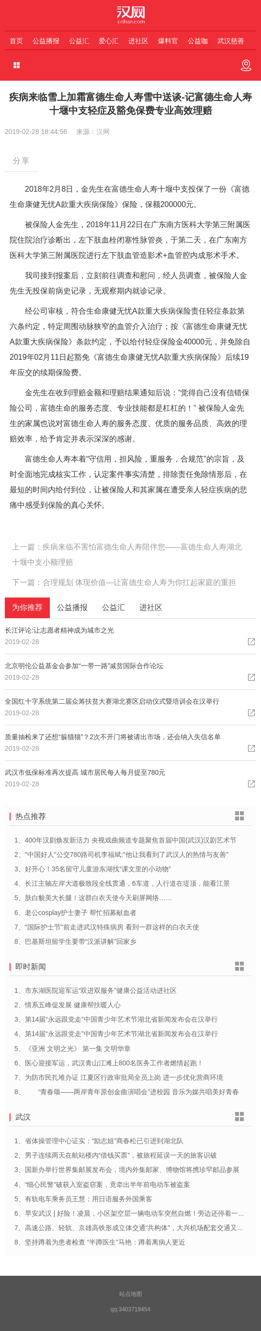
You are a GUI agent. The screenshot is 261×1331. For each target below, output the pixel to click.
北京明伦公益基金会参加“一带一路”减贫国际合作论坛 (84, 666)
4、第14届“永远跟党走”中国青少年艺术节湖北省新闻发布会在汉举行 (116, 1034)
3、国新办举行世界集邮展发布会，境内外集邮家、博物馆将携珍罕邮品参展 (126, 1169)
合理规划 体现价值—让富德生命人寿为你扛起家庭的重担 (139, 582)
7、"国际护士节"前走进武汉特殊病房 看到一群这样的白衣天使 (106, 927)
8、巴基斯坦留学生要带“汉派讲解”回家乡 (75, 941)
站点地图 (130, 1294)
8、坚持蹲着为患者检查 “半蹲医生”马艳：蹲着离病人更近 (99, 1242)
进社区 (138, 41)
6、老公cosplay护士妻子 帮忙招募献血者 (75, 912)
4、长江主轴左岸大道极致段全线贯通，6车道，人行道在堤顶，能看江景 (122, 883)
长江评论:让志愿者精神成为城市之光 (59, 630)
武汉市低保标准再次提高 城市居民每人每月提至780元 (85, 772)
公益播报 (46, 41)
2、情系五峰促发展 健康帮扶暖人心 (67, 1005)
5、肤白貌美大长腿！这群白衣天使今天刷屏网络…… (93, 898)
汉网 (103, 131)
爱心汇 (109, 41)
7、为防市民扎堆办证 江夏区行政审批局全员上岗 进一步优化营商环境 (118, 1077)
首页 (16, 41)
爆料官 (168, 41)
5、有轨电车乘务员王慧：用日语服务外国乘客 (83, 1199)
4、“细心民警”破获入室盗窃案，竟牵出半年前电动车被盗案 (102, 1184)
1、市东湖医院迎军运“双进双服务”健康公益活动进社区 (95, 990)
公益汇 (79, 41)
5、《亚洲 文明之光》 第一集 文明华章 (72, 1048)
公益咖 (198, 41)
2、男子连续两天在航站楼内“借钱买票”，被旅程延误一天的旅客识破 (115, 1155)
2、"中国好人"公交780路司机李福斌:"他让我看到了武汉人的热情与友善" (121, 854)
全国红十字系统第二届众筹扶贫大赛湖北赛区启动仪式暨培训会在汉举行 (112, 701)
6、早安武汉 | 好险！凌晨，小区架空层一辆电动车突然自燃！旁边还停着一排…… (136, 1213)
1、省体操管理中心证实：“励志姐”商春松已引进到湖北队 (98, 1141)
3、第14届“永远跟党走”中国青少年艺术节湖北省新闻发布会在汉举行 (116, 1019)
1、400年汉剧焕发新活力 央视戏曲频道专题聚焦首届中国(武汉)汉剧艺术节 (125, 840)
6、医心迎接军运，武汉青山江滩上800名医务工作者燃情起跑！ (109, 1063)
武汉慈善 (230, 41)
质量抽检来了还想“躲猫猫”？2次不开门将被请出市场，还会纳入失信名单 (113, 737)
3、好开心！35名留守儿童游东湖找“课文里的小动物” (92, 869)
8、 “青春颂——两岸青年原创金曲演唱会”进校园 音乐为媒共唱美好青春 (126, 1092)
